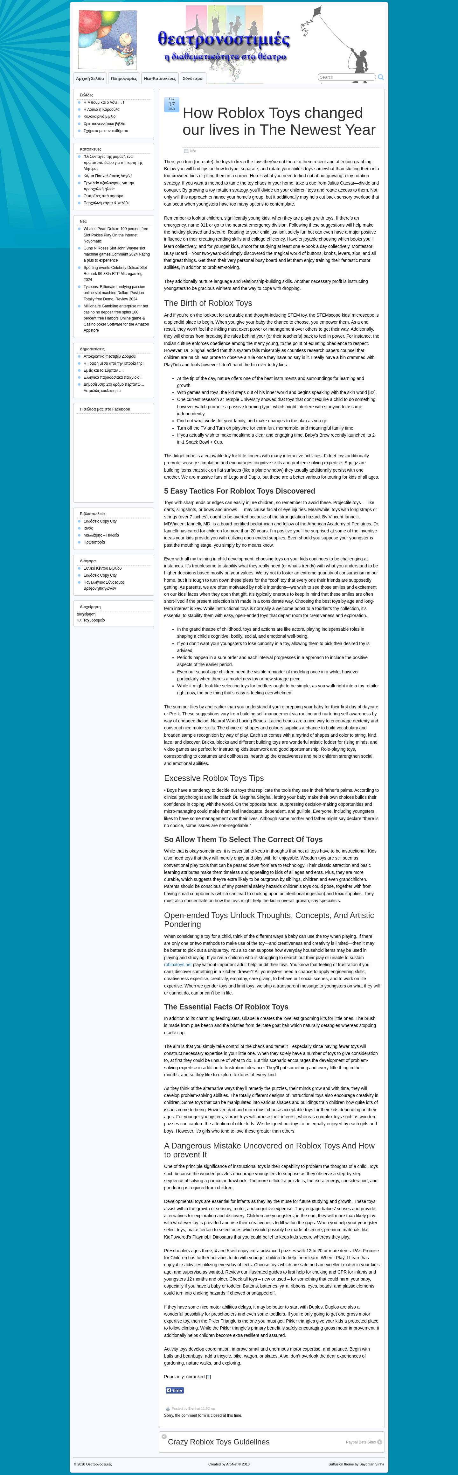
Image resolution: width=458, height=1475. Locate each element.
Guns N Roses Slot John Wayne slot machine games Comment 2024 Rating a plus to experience (117, 254)
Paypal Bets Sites (361, 1442)
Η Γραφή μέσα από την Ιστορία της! (113, 363)
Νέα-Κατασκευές (160, 78)
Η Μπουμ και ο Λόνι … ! (104, 102)
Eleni (192, 1408)
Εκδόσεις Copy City (100, 521)
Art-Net (231, 1464)
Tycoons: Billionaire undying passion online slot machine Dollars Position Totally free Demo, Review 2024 (114, 292)
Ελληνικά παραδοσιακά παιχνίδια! (112, 377)
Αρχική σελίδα (90, 78)
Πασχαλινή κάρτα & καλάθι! (106, 203)
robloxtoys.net (178, 964)
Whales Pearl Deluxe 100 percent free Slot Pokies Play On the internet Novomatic (116, 235)
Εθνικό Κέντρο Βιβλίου (103, 568)
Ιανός (88, 528)
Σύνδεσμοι (193, 78)
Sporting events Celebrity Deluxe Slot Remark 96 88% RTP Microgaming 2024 (115, 273)
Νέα (193, 151)
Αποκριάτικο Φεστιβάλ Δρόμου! (110, 356)
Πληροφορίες (124, 78)
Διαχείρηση (86, 614)
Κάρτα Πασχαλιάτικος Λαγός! (108, 176)
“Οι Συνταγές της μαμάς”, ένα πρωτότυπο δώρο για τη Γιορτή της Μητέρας (113, 162)
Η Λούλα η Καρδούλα (102, 109)
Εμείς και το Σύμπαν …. (104, 370)
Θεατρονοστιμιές (99, 1464)
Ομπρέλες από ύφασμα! (104, 196)
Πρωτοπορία (94, 542)
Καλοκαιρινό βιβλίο (99, 116)
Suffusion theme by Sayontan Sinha (356, 1464)
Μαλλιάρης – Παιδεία (101, 535)
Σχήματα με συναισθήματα (106, 131)
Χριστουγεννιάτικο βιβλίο (104, 124)
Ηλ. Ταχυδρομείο (91, 620)
